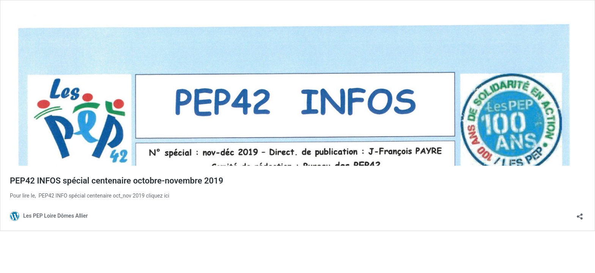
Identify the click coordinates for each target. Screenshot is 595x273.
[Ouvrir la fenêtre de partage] (580, 214)
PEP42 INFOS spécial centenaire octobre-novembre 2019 (116, 180)
